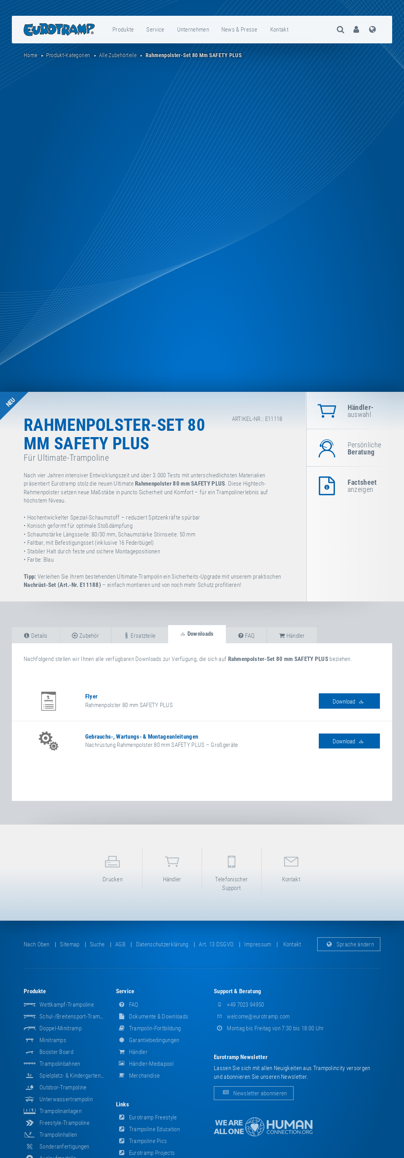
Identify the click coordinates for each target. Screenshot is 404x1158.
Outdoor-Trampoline (62, 1087)
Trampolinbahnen (59, 1063)
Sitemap (69, 944)
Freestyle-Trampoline (64, 1122)
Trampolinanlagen (60, 1111)
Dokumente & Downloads (152, 1016)
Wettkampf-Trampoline (66, 1004)
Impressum (257, 944)
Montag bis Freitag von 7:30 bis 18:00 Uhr (269, 1028)
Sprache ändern (349, 944)
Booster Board (56, 1052)
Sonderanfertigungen (64, 1146)
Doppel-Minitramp (60, 1028)
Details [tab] (36, 635)
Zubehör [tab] (85, 635)
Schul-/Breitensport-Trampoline (76, 1016)
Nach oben (37, 944)
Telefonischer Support (231, 871)
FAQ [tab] (246, 635)
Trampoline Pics (141, 1141)
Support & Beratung (237, 991)
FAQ (127, 1004)
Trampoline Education (148, 1129)
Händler (172, 867)
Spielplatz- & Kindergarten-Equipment (83, 1075)
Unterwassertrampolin (66, 1099)
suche (97, 944)
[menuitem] (123, 29)
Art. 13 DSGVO (216, 944)
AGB (120, 944)
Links (122, 1104)
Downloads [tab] (196, 633)
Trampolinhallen (58, 1134)
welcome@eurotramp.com (252, 1016)
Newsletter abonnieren (253, 1093)
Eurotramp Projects (145, 1152)
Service (155, 29)
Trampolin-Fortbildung (148, 1028)
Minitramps (52, 1040)
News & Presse (239, 29)
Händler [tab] (292, 635)
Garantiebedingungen (148, 1040)
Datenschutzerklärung (162, 944)
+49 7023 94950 (239, 1004)
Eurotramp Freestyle (146, 1117)
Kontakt (279, 29)
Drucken (113, 867)
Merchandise (138, 1075)
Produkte (123, 29)
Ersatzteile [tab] (139, 635)
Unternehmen (193, 29)
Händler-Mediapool (145, 1063)
